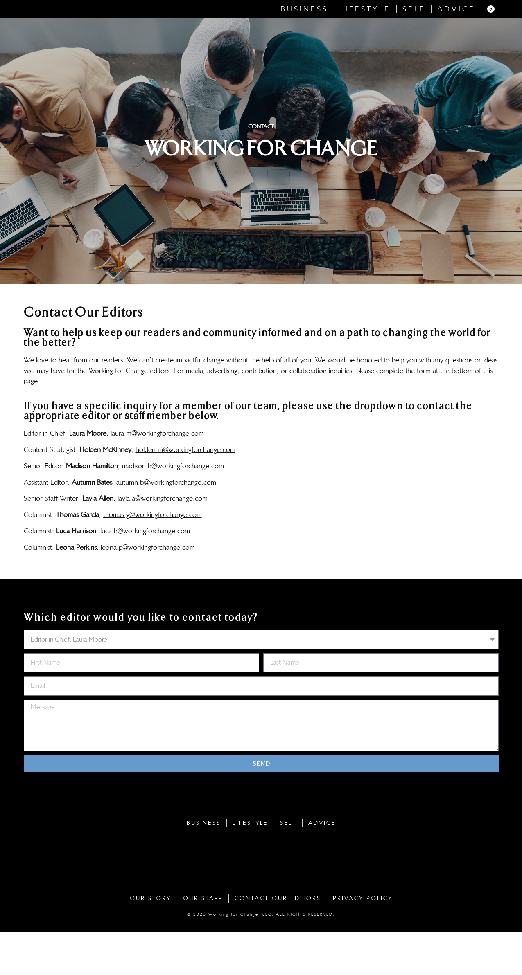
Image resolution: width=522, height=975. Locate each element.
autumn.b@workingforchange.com (166, 525)
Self (413, 30)
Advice (456, 30)
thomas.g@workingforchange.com (152, 558)
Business (304, 30)
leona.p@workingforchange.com (148, 590)
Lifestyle (365, 30)
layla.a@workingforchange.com (163, 541)
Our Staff (203, 941)
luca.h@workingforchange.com (145, 574)
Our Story (150, 941)
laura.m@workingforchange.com (157, 476)
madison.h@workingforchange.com (173, 509)
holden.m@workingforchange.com (185, 493)
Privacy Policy (363, 941)
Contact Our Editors (278, 941)
